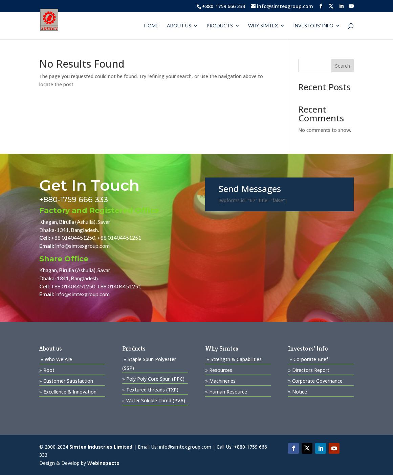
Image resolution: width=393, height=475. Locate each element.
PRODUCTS (219, 25)
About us (179, 25)
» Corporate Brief (308, 359)
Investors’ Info (313, 25)
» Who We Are (56, 359)
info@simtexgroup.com (82, 245)
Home (151, 25)
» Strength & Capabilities (234, 359)
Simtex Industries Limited (100, 447)
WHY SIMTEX (263, 25)
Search (342, 66)
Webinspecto (103, 463)
